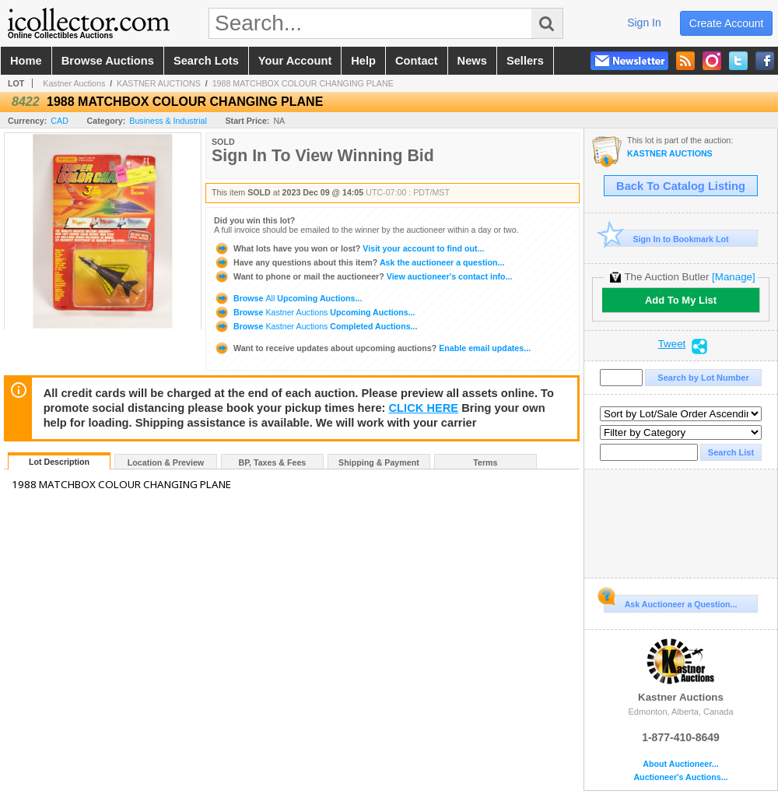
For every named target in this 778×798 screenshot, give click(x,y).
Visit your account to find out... (349, 248)
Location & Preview (166, 462)
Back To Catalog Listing (680, 186)
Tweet (672, 344)
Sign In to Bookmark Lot (666, 239)
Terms (485, 462)
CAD (59, 120)
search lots (206, 60)
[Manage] (733, 277)
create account (726, 23)
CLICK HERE (424, 408)
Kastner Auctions (74, 83)
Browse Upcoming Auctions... (288, 298)
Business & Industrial (168, 120)
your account (294, 60)
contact (416, 60)
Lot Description (59, 461)
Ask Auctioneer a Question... (670, 602)
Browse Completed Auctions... (315, 326)
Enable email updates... (372, 348)
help (363, 60)
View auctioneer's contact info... (363, 276)
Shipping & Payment (378, 462)
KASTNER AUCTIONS (159, 83)
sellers (525, 60)
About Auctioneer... (680, 764)
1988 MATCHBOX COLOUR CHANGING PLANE (303, 83)
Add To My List (681, 300)
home (26, 60)
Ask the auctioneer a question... (359, 262)
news (472, 60)
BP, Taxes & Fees (273, 462)
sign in (644, 22)
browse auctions (107, 60)
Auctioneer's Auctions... (680, 777)
